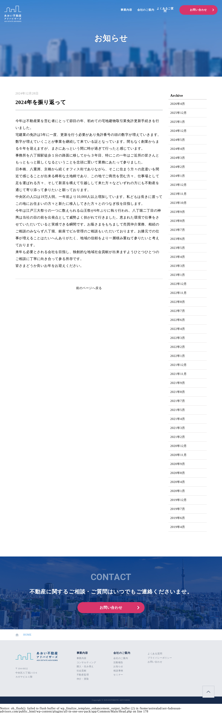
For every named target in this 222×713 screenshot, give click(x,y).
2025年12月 (178, 112)
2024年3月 (177, 157)
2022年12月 (178, 283)
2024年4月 (177, 148)
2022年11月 (178, 292)
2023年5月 (177, 247)
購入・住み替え (85, 666)
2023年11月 (178, 193)
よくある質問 (155, 653)
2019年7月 (177, 509)
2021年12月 (178, 364)
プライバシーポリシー (160, 657)
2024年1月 (177, 175)
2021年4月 (177, 418)
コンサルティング (86, 662)
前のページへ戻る (89, 288)
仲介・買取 (83, 679)
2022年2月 (177, 346)
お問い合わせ (198, 9)
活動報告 (118, 662)
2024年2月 (177, 166)
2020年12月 (178, 445)
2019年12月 (178, 500)
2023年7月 (177, 229)
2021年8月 (177, 391)
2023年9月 (177, 211)
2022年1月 (177, 355)
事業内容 (126, 9)
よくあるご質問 (165, 10)
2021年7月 (177, 400)
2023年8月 (177, 220)
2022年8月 (177, 301)
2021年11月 (178, 373)
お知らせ (118, 666)
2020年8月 (177, 473)
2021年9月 (177, 382)
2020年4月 (177, 482)
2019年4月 (177, 527)
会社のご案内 (145, 9)
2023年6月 (177, 238)
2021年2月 (177, 436)
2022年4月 (177, 328)
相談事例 (118, 670)
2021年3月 (177, 427)
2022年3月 (177, 337)
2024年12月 (178, 130)
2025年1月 (177, 121)
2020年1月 (177, 491)
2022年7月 (177, 310)
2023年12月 (178, 184)
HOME (23, 634)
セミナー (118, 674)
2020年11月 (178, 454)
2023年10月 (178, 202)
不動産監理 (83, 674)
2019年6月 (177, 518)
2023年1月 (177, 274)
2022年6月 (177, 319)
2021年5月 (177, 409)
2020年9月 (177, 463)
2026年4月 (177, 103)
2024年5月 (177, 139)
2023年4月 (177, 256)
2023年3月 (177, 265)
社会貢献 (81, 670)
